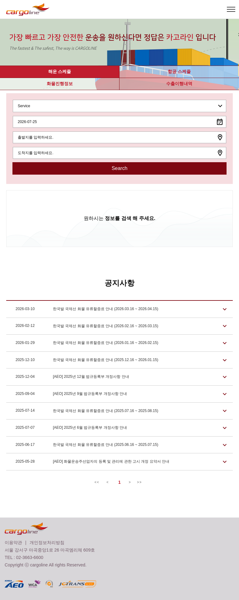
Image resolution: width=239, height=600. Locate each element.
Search (120, 168)
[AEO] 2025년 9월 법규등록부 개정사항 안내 (71, 394)
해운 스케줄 (59, 71)
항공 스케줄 (179, 71)
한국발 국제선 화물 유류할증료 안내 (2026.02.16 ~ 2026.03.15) (87, 326)
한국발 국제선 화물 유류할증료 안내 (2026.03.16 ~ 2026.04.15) (87, 309)
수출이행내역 (179, 83)
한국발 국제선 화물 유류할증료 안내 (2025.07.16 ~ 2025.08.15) (87, 411)
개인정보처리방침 (47, 542)
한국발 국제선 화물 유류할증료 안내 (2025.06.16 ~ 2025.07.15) (87, 444)
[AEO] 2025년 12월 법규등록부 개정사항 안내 (72, 376)
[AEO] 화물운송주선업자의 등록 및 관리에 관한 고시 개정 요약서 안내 (92, 461)
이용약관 (13, 542)
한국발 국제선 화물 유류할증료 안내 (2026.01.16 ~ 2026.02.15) (87, 343)
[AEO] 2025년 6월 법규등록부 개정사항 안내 (71, 427)
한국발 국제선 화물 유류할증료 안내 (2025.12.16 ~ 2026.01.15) (87, 360)
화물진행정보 (60, 83)
